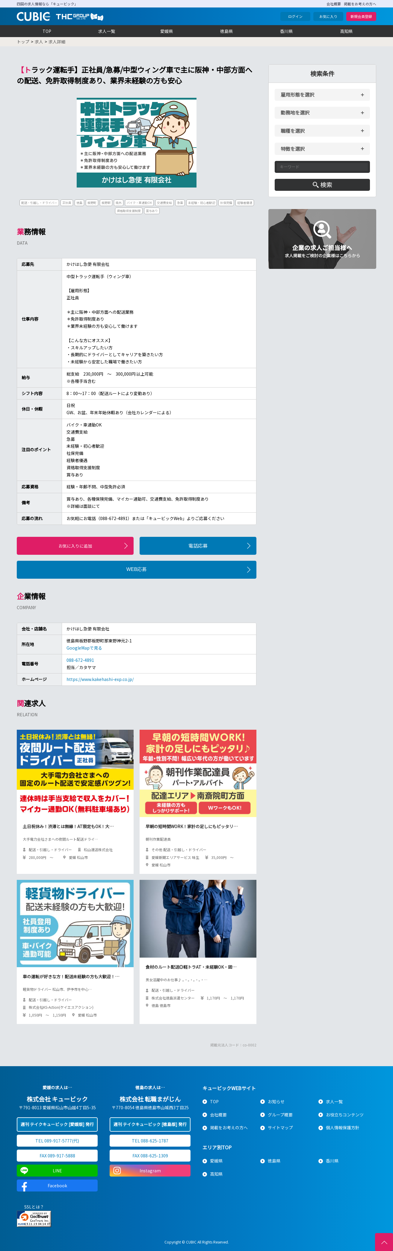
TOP (47, 31)
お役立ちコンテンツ (345, 1115)
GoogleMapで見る (84, 648)
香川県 (286, 31)
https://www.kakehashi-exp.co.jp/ (100, 679)
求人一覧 (106, 31)
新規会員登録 (361, 16)
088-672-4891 (80, 660)
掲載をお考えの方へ (360, 3)
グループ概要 (280, 1115)
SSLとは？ (34, 1207)
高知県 (346, 31)
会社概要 (334, 3)
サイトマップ (280, 1127)
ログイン (295, 16)
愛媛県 (166, 31)
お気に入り (328, 16)
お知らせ (276, 1101)
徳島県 (226, 31)
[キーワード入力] (322, 167)
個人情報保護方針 (342, 1127)
